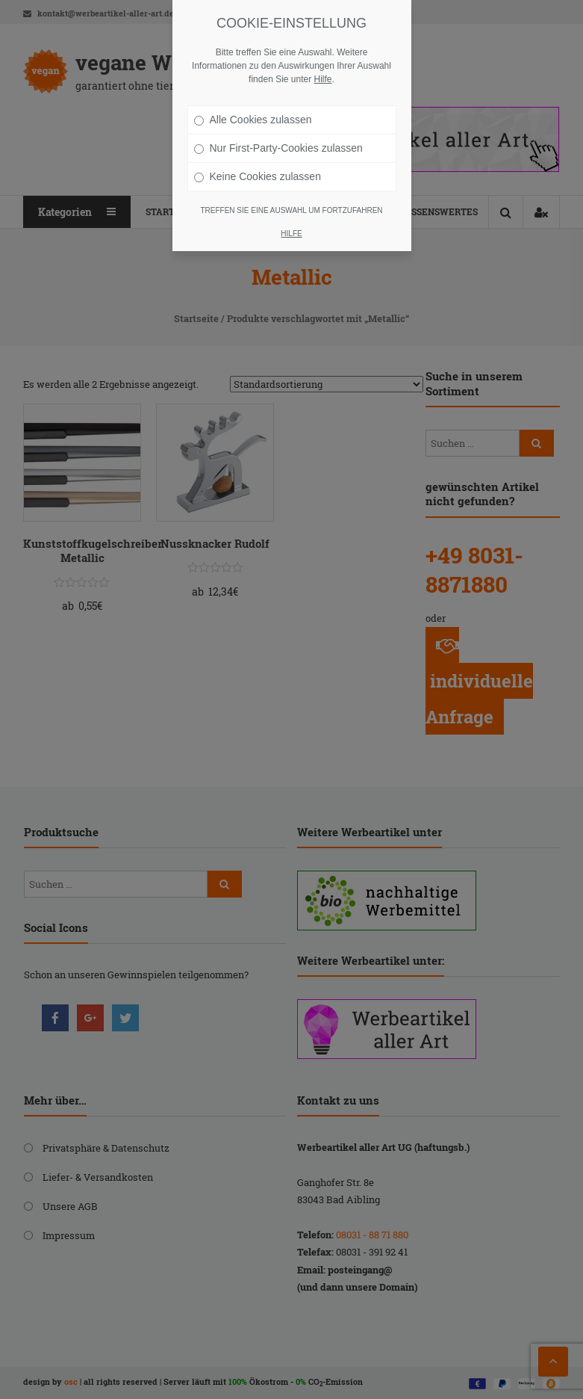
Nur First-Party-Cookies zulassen (278, 148)
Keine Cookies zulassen (257, 176)
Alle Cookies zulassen (253, 120)
